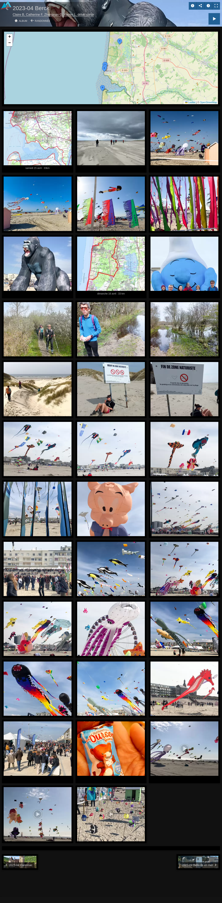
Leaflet (190, 102)
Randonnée (42, 21)
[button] (102, 88)
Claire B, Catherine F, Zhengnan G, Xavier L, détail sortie (53, 14)
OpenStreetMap (208, 102)
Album (23, 21)
